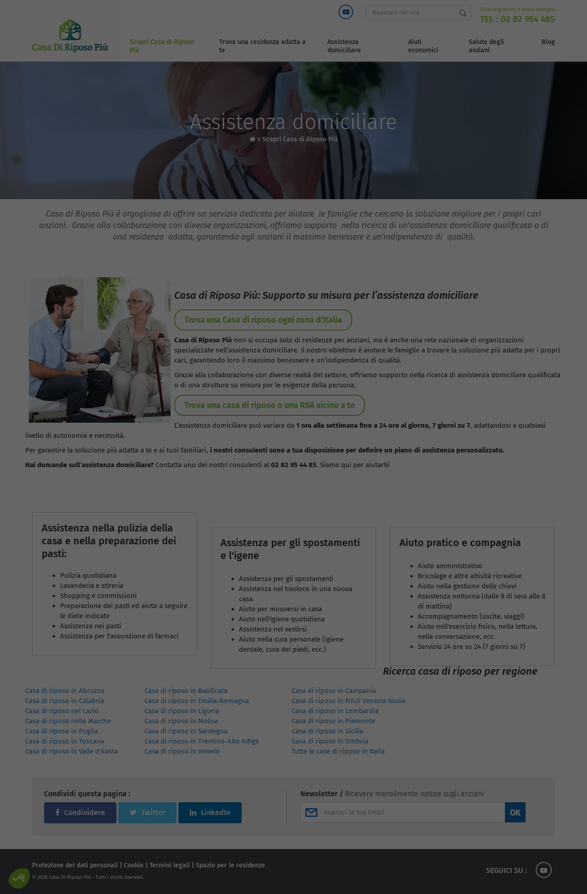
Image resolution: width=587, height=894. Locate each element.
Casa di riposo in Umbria (330, 741)
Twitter (147, 812)
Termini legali (170, 865)
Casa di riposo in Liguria (181, 711)
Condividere (80, 812)
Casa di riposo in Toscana (64, 741)
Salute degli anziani (486, 46)
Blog (548, 42)
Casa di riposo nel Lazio (62, 711)
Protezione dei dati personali (75, 865)
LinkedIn (210, 812)
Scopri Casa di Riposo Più (162, 46)
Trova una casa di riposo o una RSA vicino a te (269, 405)
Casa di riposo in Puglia (61, 731)
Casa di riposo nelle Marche (68, 721)
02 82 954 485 (528, 19)
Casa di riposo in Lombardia (335, 711)
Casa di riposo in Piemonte (333, 721)
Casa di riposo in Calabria (64, 701)
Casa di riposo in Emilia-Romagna (196, 701)
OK (515, 813)
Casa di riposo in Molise (181, 721)
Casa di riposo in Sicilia (327, 731)
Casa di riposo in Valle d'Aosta (71, 751)
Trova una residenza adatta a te (262, 46)
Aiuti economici (423, 46)
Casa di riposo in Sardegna (185, 731)
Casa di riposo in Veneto (182, 751)
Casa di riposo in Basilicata (185, 691)
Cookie (134, 865)
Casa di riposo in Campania (334, 691)
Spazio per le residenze (230, 865)
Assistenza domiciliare (344, 46)
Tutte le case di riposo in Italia (338, 751)
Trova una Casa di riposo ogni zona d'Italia (263, 320)
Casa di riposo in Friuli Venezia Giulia (348, 701)
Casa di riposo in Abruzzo (65, 691)
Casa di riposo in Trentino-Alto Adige (201, 741)
